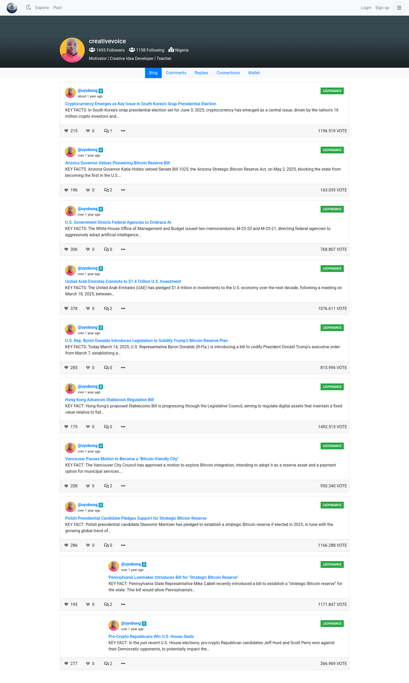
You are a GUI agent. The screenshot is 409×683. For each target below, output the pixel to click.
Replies (201, 72)
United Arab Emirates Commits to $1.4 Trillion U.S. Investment (123, 281)
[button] (398, 8)
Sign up (382, 7)
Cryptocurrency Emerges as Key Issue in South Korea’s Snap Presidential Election (140, 103)
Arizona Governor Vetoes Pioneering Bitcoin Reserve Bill (117, 162)
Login (366, 7)
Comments (176, 72)
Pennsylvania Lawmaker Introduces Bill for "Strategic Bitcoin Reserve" (173, 577)
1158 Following (146, 50)
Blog (153, 72)
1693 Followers (107, 50)
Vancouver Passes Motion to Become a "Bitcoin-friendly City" (122, 458)
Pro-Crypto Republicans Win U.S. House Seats (151, 636)
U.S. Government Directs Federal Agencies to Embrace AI (118, 222)
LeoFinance (332, 91)
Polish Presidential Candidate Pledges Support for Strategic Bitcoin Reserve (135, 518)
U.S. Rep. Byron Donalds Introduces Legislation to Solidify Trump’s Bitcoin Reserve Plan (146, 340)
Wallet (254, 72)
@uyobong (88, 90)
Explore (42, 7)
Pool (57, 7)
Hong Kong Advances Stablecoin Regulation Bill (109, 399)
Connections (228, 72)
